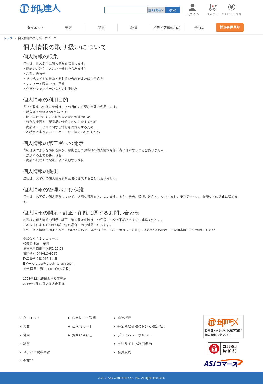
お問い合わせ (82, 335)
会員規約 (124, 352)
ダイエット (35, 27)
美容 (68, 27)
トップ (8, 38)
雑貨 (133, 27)
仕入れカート (82, 326)
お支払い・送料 (84, 318)
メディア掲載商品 (166, 27)
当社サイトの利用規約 (134, 343)
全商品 (199, 27)
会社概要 (124, 318)
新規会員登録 (230, 27)
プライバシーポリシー (134, 335)
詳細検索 (154, 10)
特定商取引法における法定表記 (141, 326)
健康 (101, 27)
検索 (172, 10)
